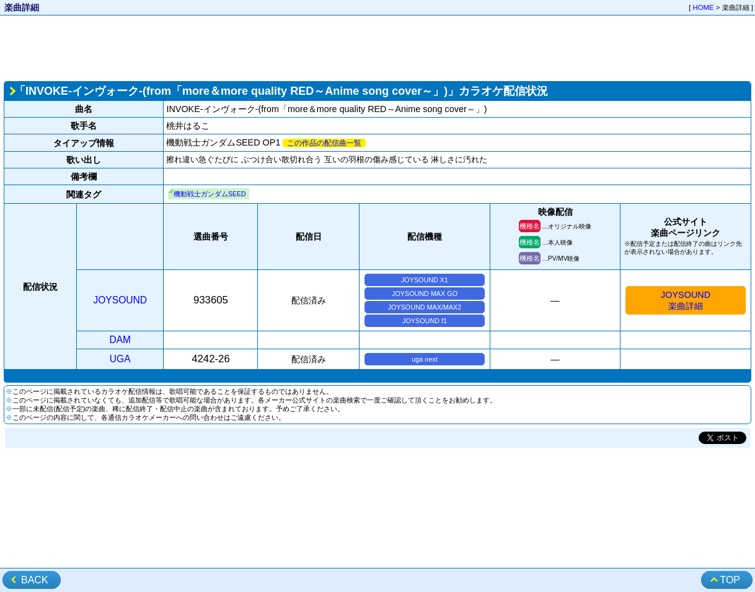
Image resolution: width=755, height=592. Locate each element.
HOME (703, 7)
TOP (730, 580)
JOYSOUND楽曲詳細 (685, 300)
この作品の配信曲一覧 (324, 143)
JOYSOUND (120, 300)
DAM (120, 339)
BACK (34, 580)
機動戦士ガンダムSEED (210, 194)
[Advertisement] (377, 47)
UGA (120, 359)
